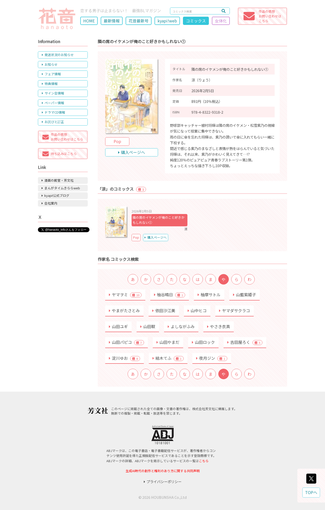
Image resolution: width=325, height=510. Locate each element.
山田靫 (147, 326)
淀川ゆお (124, 358)
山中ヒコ (197, 310)
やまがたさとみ (124, 310)
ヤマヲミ (125, 294)
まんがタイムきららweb (61, 188)
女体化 (221, 21)
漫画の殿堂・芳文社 (58, 180)
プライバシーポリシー (162, 481)
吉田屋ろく (244, 342)
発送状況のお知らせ (58, 54)
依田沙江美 (163, 310)
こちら (204, 460)
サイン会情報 (53, 93)
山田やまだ (168, 342)
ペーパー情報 (53, 102)
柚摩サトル (209, 294)
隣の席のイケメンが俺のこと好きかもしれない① (158, 220)
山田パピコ (126, 342)
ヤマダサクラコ (234, 310)
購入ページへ (131, 152)
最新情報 (112, 21)
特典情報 (50, 83)
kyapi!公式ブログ (55, 195)
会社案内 (49, 203)
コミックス (196, 21)
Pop (117, 141)
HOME (89, 21)
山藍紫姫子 (244, 294)
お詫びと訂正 (53, 121)
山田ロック (203, 342)
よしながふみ (181, 326)
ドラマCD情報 (53, 112)
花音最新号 (139, 21)
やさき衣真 (218, 326)
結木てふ (168, 358)
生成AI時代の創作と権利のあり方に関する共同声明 (163, 470)
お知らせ (50, 64)
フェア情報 (51, 74)
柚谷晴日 (169, 294)
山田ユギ (118, 326)
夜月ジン (211, 358)
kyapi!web (167, 21)
